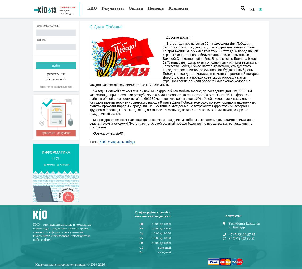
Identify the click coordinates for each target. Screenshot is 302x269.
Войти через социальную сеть (56, 86)
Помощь (156, 8)
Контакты (178, 8)
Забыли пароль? (56, 79)
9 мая (112, 142)
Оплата (136, 8)
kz (252, 9)
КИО (92, 8)
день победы (126, 142)
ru (260, 9)
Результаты (113, 8)
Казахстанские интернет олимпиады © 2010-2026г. (71, 264)
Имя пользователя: (48, 25)
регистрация (56, 74)
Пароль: (41, 39)
